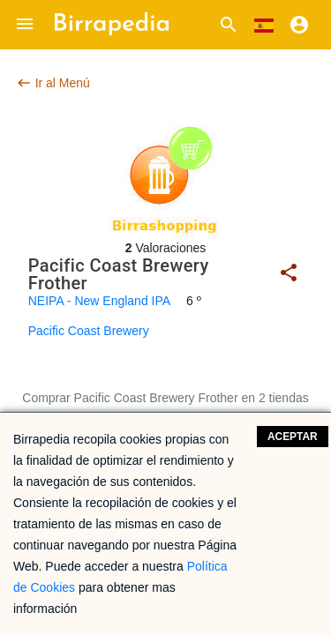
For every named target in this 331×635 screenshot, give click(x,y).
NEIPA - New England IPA (99, 301)
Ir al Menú (53, 83)
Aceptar (292, 436)
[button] (25, 25)
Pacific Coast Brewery (88, 331)
